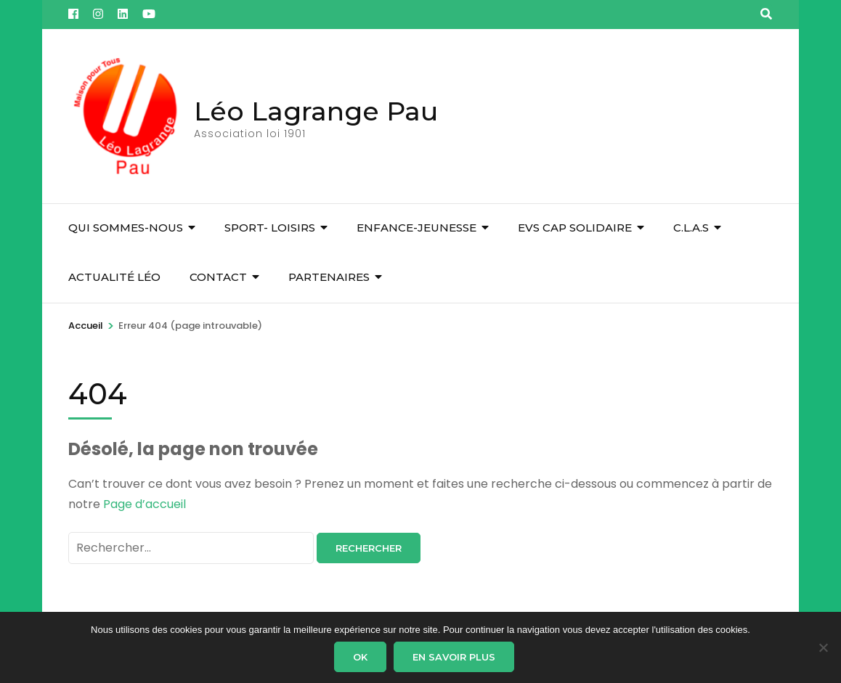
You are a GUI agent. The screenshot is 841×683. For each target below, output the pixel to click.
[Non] (823, 647)
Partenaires (329, 277)
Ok (360, 657)
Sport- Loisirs (269, 227)
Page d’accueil (144, 504)
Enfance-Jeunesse (416, 227)
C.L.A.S (691, 227)
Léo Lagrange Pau (316, 111)
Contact (218, 277)
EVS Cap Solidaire (575, 227)
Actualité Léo (114, 277)
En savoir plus (454, 657)
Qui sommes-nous (125, 227)
